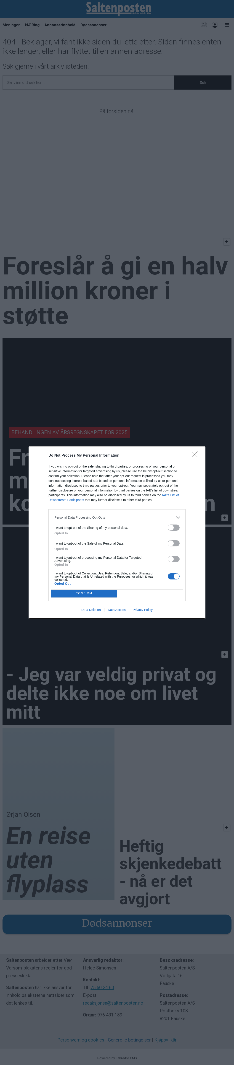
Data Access (117, 610)
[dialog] (117, 532)
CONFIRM (84, 593)
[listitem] (117, 517)
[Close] (196, 455)
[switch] (174, 528)
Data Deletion (91, 610)
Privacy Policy (143, 610)
